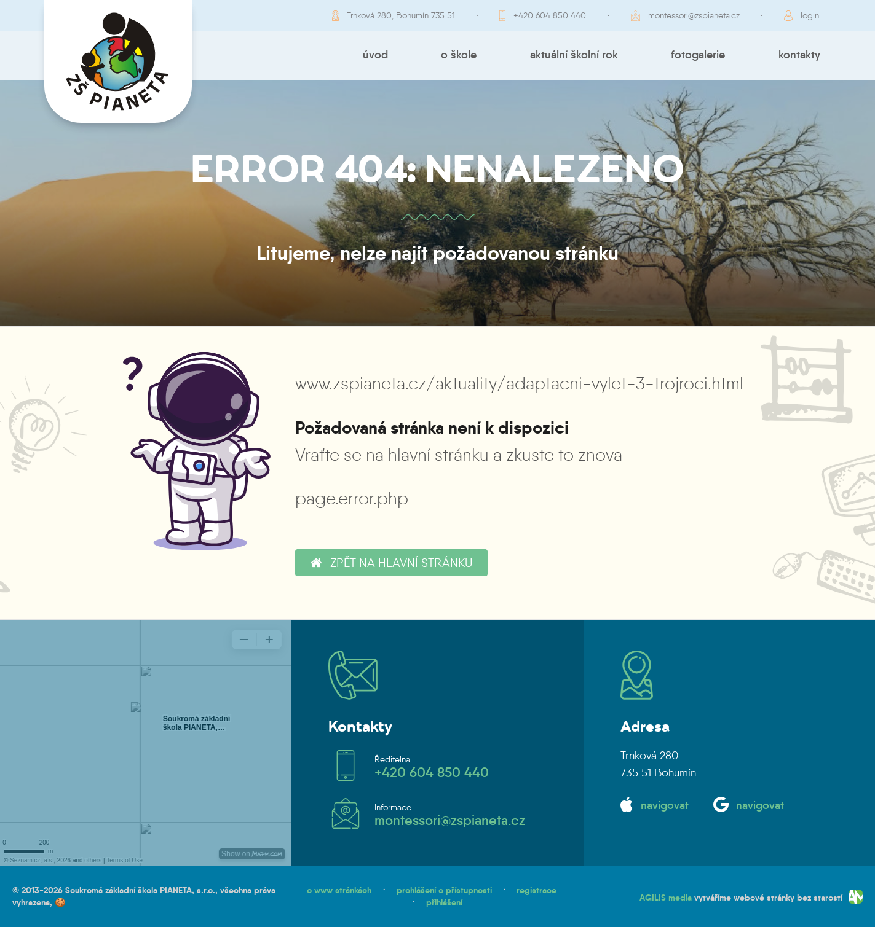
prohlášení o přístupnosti (444, 890)
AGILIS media (665, 896)
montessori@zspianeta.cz (694, 15)
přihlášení (444, 902)
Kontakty (799, 54)
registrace (536, 890)
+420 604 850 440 (549, 15)
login (810, 15)
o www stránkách (339, 890)
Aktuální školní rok (574, 54)
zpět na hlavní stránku (391, 562)
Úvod (375, 54)
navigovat (665, 805)
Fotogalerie (698, 54)
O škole (459, 54)
